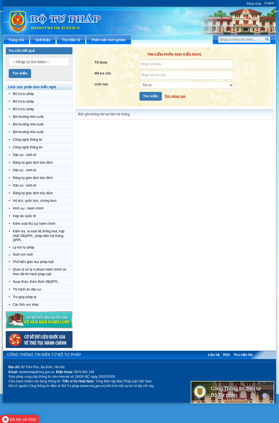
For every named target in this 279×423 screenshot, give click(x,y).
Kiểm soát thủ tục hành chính (34, 224)
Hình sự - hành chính (28, 208)
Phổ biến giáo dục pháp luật (33, 262)
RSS (226, 355)
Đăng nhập (254, 3)
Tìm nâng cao (174, 96)
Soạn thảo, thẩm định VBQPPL (35, 282)
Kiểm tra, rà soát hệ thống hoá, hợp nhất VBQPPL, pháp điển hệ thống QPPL (38, 235)
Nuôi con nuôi (23, 254)
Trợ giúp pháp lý (24, 297)
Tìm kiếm (20, 73)
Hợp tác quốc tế (24, 216)
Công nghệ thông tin (27, 140)
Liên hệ (213, 355)
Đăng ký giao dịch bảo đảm (33, 162)
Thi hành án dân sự (27, 289)
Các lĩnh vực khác (26, 305)
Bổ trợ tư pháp (23, 94)
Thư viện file (243, 355)
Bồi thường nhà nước (28, 117)
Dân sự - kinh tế (24, 155)
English (269, 3)
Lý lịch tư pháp (23, 247)
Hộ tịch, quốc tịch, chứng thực (35, 201)
